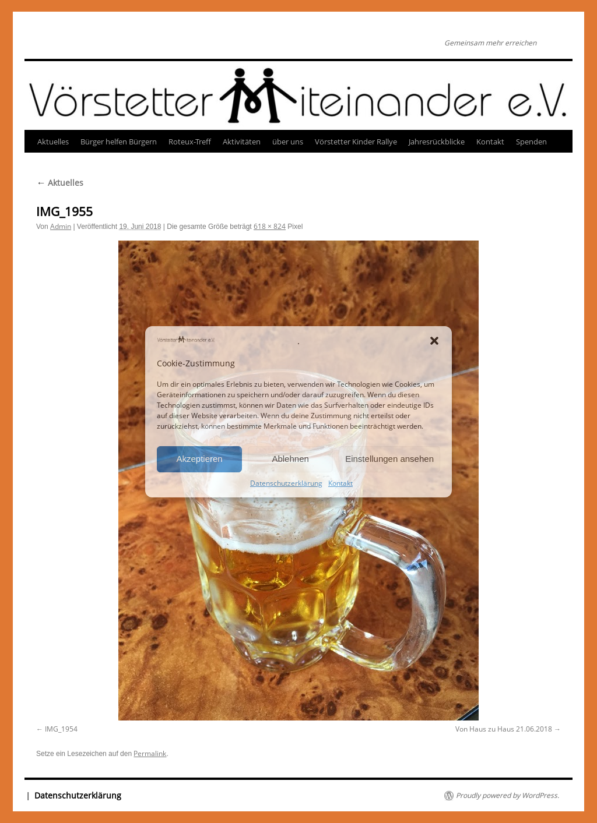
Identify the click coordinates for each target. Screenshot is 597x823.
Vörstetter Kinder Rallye (356, 141)
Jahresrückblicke (437, 141)
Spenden (531, 141)
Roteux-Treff (189, 141)
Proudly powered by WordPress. (507, 795)
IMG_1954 (61, 729)
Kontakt (340, 483)
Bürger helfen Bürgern (118, 141)
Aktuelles (53, 141)
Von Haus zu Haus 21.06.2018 (503, 729)
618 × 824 (270, 226)
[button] (434, 341)
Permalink (150, 753)
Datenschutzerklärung (286, 483)
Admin (60, 226)
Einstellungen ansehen (389, 459)
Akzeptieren (199, 459)
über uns (287, 141)
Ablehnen (290, 459)
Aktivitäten (242, 141)
